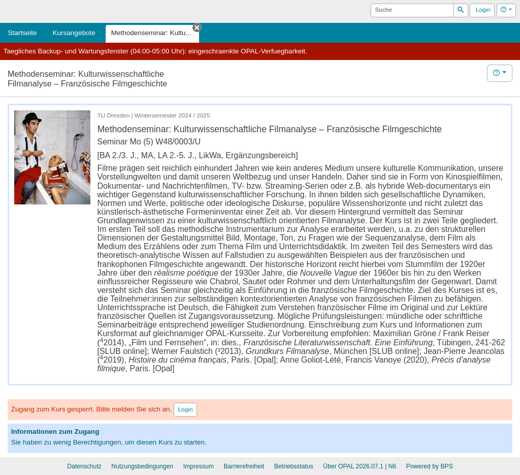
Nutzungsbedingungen (142, 466)
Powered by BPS (429, 466)
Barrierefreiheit (243, 466)
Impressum (198, 466)
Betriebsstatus (293, 466)
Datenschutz (84, 466)
